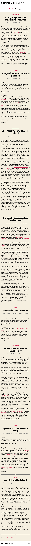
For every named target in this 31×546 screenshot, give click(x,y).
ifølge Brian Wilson (5, 395)
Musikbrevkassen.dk (9, 543)
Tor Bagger (8, 22)
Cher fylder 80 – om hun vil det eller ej (15, 132)
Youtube (9, 337)
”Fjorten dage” (4, 99)
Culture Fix (3, 245)
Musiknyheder (15, 14)
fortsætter (10, 65)
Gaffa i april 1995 (23, 52)
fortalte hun (24, 199)
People (8, 168)
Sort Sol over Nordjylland (15, 480)
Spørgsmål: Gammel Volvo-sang (15, 429)
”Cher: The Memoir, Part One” (21, 167)
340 (8, 537)
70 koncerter (16, 32)
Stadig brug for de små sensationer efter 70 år (15, 18)
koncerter (3, 412)
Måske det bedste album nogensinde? (15, 349)
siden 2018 (26, 238)
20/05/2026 (15, 136)
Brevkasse (15, 70)
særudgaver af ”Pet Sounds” (17, 411)
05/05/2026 (15, 313)
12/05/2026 (15, 223)
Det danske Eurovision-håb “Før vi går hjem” (15, 219)
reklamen (27, 450)
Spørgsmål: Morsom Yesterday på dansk (15, 74)
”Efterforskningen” (10, 454)
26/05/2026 (15, 22)
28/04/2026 (15, 433)
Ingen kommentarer (24, 22)
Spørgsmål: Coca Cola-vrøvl (15, 310)
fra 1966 (17, 102)
